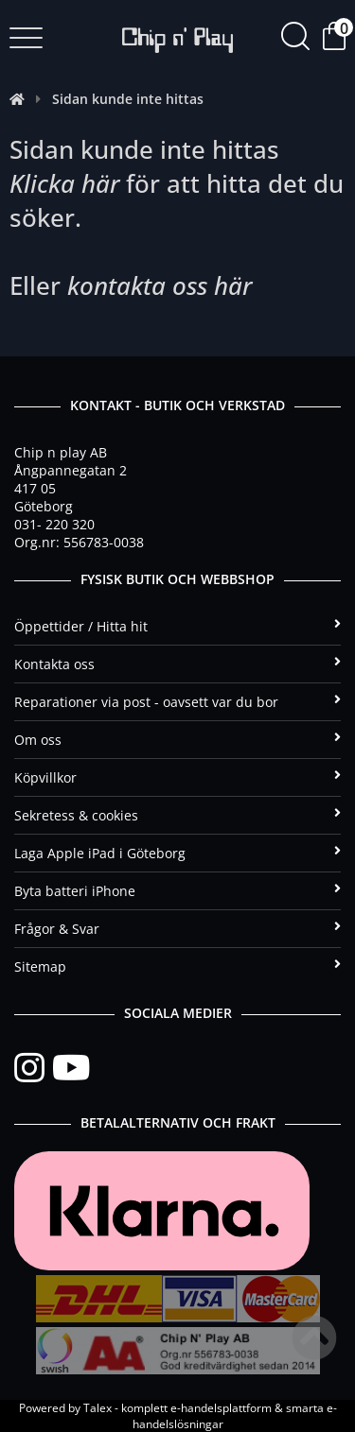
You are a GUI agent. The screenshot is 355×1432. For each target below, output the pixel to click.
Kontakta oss (177, 664)
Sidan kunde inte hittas (128, 99)
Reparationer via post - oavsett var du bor (177, 702)
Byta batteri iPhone (177, 891)
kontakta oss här (159, 285)
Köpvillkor (177, 777)
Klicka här (64, 183)
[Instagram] (33, 1068)
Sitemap (177, 966)
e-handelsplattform (221, 1408)
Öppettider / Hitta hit (177, 626)
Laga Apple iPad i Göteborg (177, 853)
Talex (97, 1408)
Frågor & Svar (177, 929)
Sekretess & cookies (177, 815)
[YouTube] (71, 1068)
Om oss (177, 740)
